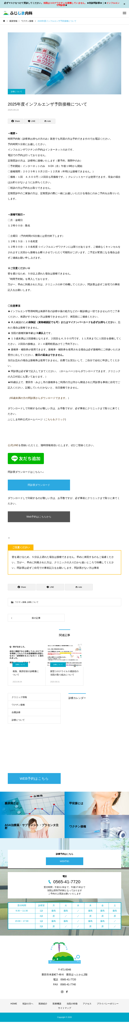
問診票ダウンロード (39, 485)
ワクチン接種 (20, 602)
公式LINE (13, 445)
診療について (16, 91)
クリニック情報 (19, 697)
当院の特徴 (72, 1003)
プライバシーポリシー (108, 1003)
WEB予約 (64, 861)
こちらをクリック (55, 419)
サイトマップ (64, 1008)
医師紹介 (43, 1003)
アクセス (87, 1003)
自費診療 (16, 712)
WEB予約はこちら (34, 778)
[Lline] (31, 121)
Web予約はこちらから (39, 516)
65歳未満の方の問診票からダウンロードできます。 (39, 398)
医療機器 (57, 1003)
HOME (14, 1003)
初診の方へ (27, 1003)
